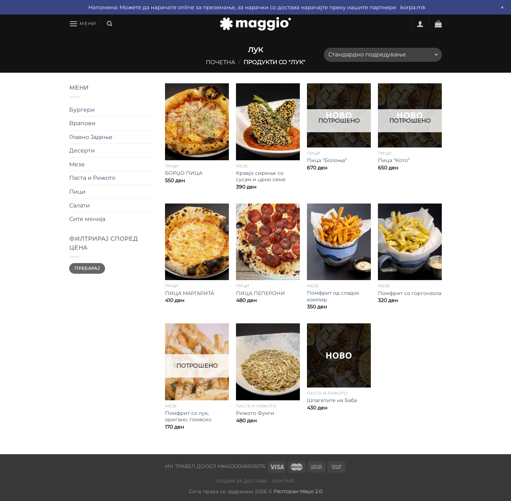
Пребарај (87, 268)
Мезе (77, 164)
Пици (77, 191)
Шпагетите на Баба (332, 400)
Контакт (283, 481)
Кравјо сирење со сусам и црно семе (261, 176)
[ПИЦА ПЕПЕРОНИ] (268, 242)
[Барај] (109, 23)
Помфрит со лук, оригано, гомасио (188, 416)
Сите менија (87, 219)
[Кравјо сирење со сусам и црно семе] (268, 121)
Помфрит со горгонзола (409, 293)
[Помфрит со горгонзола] (410, 242)
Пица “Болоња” (327, 160)
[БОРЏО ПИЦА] (197, 121)
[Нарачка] (383, 55)
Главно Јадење (90, 137)
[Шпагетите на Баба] (339, 355)
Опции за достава (242, 481)
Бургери (82, 109)
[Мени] (82, 23)
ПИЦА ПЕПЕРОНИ (260, 293)
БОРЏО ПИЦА (183, 173)
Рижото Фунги (255, 413)
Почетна (220, 62)
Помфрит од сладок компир (333, 296)
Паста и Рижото (92, 177)
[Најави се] (420, 24)
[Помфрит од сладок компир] (339, 242)
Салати (79, 205)
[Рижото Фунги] (268, 361)
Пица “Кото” (394, 160)
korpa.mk (412, 7)
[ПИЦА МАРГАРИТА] (197, 242)
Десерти (82, 150)
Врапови (82, 123)
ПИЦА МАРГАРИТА (189, 293)
